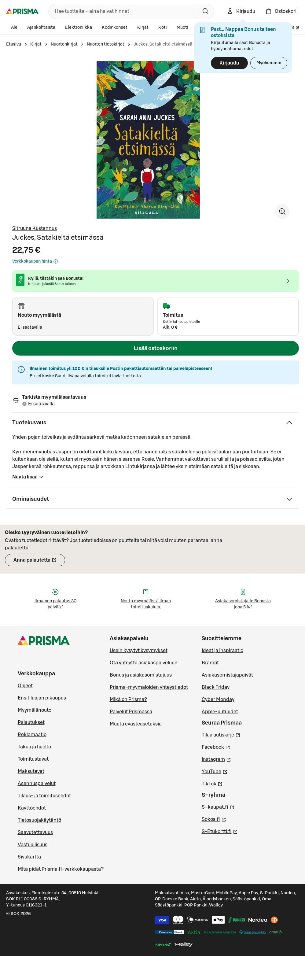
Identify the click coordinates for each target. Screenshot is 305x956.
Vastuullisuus (32, 844)
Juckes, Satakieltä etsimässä (163, 44)
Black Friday (216, 687)
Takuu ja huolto (34, 746)
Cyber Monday (218, 699)
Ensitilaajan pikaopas (42, 698)
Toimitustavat (33, 759)
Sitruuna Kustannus (34, 228)
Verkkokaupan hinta (35, 261)
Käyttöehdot (32, 808)
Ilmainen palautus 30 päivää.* (55, 604)
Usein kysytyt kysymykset (138, 650)
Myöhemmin (268, 63)
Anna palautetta (39, 562)
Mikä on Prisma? (128, 699)
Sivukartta (29, 856)
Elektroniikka (78, 27)
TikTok (212, 783)
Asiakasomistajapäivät (227, 675)
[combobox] (122, 11)
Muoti (182, 27)
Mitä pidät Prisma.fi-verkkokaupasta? (61, 869)
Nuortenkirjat (64, 44)
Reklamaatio (32, 734)
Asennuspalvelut (37, 783)
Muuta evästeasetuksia (136, 724)
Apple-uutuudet (220, 711)
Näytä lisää (28, 478)
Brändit (210, 662)
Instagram (216, 758)
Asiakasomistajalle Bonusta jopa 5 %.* (243, 604)
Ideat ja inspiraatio (222, 650)
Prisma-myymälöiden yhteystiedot (149, 687)
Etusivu (13, 44)
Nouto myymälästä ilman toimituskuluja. (146, 604)
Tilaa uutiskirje (221, 734)
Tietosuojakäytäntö (39, 820)
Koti (162, 27)
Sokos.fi (214, 818)
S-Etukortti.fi (220, 831)
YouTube (214, 771)
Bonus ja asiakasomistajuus (141, 675)
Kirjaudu (229, 63)
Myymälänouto (34, 710)
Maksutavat (31, 771)
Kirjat (143, 27)
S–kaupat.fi (218, 806)
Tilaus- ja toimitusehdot (44, 795)
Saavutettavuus (35, 832)
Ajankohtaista (41, 27)
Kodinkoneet (114, 27)
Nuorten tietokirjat (105, 44)
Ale (14, 27)
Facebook (216, 746)
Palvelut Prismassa (131, 711)
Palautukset (31, 722)
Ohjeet (25, 685)
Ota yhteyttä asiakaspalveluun (144, 662)
